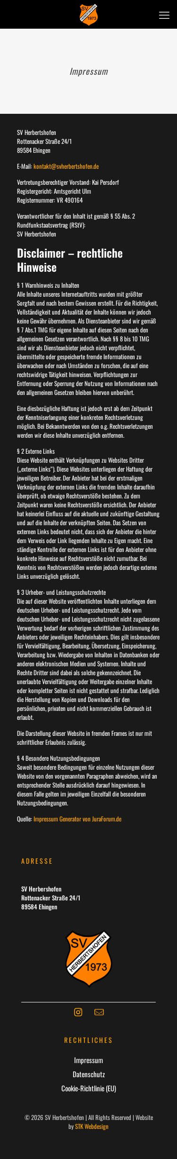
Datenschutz (89, 1074)
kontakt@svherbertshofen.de (66, 166)
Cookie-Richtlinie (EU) (88, 1088)
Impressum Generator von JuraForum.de (77, 818)
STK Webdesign (92, 1126)
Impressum (88, 1060)
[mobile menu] (164, 14)
